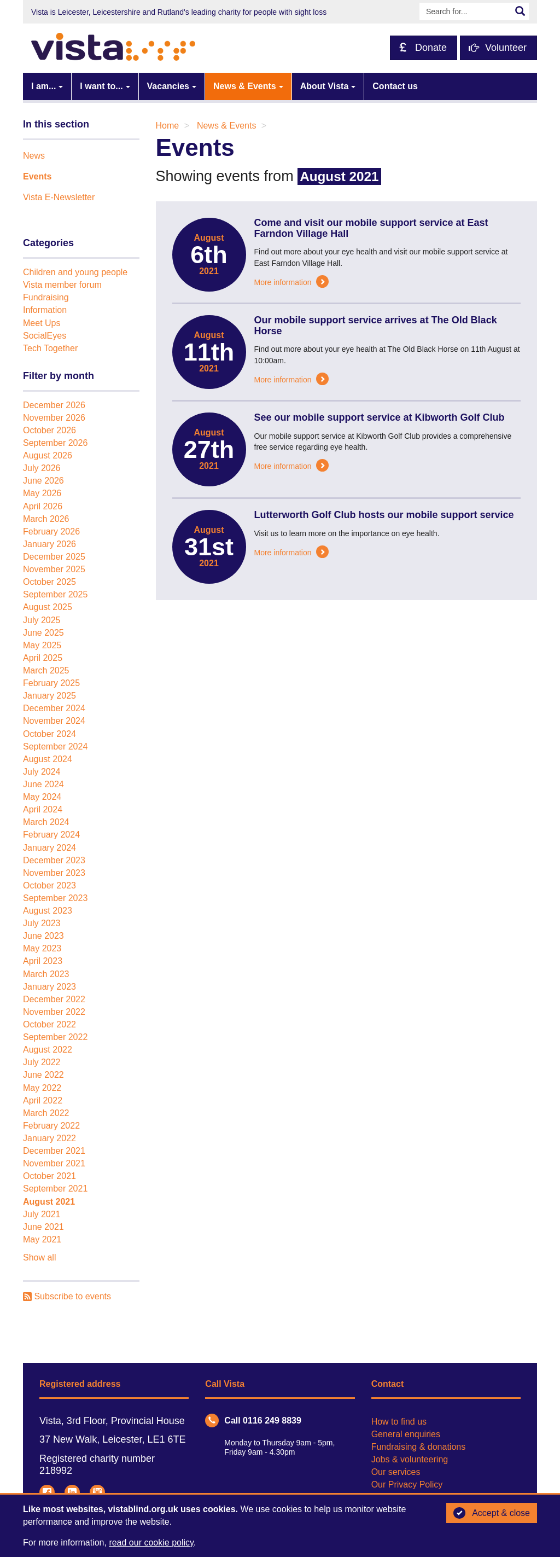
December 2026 (54, 405)
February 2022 (51, 1125)
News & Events (244, 86)
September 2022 (55, 1037)
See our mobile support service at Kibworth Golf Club (379, 417)
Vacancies (168, 86)
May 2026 (42, 493)
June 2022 (43, 1074)
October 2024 (49, 734)
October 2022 (49, 1024)
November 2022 (54, 1011)
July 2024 (42, 771)
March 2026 (46, 519)
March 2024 (46, 822)
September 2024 (55, 746)
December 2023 (54, 860)
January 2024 (49, 847)
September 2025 (55, 594)
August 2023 (47, 910)
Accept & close (491, 1513)
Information (45, 310)
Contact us (395, 86)
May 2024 (42, 796)
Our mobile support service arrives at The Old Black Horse (375, 325)
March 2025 (46, 670)
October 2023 (49, 885)
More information (291, 282)
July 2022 (42, 1062)
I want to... (101, 86)
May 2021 (42, 1239)
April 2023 (42, 961)
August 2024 (47, 759)
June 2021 (43, 1226)
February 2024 (51, 834)
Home (167, 125)
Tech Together (50, 348)
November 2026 (54, 417)
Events (37, 176)
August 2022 (47, 1049)
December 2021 (54, 1150)
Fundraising (46, 297)
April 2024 (42, 809)
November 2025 (54, 569)
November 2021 (54, 1163)
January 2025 (49, 695)
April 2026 (42, 506)
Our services (396, 1472)
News (34, 155)
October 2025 (49, 581)
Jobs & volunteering (409, 1459)
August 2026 (47, 455)
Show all (39, 1257)
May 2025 (42, 645)
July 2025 (42, 620)
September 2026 (55, 443)
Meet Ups (41, 323)
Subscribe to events (67, 1296)
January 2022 (49, 1138)
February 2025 (51, 683)
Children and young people (75, 272)
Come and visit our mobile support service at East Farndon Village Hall (371, 228)
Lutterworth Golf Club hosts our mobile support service (384, 514)
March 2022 (46, 1113)
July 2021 (42, 1214)
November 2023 (54, 873)
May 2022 (42, 1088)
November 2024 (54, 720)
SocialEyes (44, 335)
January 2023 (49, 986)
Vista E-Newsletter (59, 197)
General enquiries (405, 1434)
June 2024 (43, 784)
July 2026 (42, 468)
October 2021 (49, 1176)
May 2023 (42, 948)
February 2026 (51, 531)
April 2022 (42, 1100)
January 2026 (49, 544)
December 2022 (54, 999)
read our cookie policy (151, 1542)
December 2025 (54, 556)
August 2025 (47, 607)
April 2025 (42, 658)
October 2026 (49, 430)
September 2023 (55, 898)
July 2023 (42, 923)
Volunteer (498, 47)
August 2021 (49, 1201)
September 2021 (55, 1188)
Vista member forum (62, 284)
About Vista (324, 86)
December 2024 (54, 708)
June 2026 (43, 480)
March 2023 (46, 974)
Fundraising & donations (418, 1446)
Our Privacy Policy (407, 1484)
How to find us (399, 1421)
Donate (423, 47)
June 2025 (43, 632)
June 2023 (43, 935)
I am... (43, 86)
